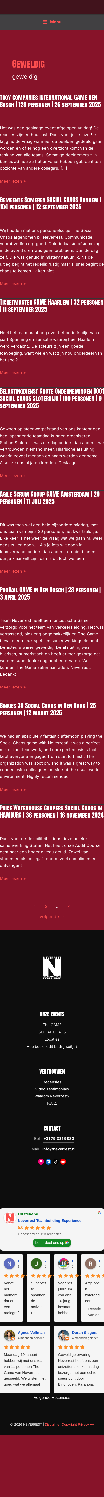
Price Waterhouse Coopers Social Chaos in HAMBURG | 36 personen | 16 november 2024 (52, 812)
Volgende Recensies (52, 1397)
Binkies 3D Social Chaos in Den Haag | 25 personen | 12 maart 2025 (48, 709)
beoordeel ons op (49, 1242)
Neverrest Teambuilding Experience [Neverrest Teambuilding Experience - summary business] (49, 1220)
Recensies (52, 1082)
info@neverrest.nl (58, 1149)
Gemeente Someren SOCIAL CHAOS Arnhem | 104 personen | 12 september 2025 (50, 203)
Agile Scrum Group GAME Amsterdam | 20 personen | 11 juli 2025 (50, 498)
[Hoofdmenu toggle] (52, 22)
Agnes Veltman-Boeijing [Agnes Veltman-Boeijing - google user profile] (39, 1332)
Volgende (52, 916)
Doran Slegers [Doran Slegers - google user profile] (85, 1332)
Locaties (52, 1039)
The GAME (52, 1024)
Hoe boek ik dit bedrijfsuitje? (52, 1046)
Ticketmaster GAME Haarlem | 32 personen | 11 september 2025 (51, 306)
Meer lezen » (13, 181)
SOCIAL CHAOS (52, 1032)
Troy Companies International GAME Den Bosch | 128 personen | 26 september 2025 (50, 101)
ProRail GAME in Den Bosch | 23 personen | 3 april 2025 (50, 593)
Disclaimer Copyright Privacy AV (69, 1424)
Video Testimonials (52, 1089)
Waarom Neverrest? (52, 1096)
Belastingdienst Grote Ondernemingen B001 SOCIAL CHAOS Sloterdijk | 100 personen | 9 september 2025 (52, 398)
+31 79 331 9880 (58, 1138)
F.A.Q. (52, 1103)
